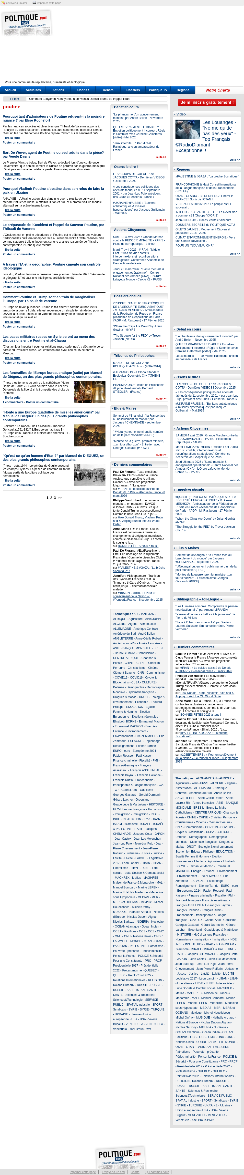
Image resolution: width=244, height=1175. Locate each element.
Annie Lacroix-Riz (124, 643)
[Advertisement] (152, 46)
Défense (118, 687)
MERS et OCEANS (125, 902)
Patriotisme (155, 946)
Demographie (135, 687)
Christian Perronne (222, 817)
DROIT (143, 697)
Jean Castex (123, 838)
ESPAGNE (135, 741)
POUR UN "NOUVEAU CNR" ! (195, 245)
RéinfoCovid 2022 (139, 975)
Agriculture (135, 619)
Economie (141, 702)
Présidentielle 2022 (217, 1066)
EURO (117, 750)
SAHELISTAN (136, 990)
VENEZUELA (134, 1024)
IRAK (147, 819)
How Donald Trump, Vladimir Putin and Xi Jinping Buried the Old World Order (138, 521)
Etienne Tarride (146, 746)
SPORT (157, 1004)
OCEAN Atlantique (127, 926)
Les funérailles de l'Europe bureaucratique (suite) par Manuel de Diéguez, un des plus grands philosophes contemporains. (52, 375)
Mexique (146, 902)
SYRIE (132, 1009)
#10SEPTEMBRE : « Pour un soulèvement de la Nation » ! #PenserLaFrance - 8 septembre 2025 (138, 596)
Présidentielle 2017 (125, 965)
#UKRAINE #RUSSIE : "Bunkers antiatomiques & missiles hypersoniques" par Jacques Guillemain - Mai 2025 (139, 208)
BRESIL (158, 648)
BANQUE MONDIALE (136, 648)
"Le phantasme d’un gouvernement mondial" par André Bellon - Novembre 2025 (138, 118)
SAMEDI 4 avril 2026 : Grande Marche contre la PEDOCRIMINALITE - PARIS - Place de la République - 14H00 (139, 240)
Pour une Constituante (127, 960)
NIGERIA (143, 921)
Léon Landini (130, 863)
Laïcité (117, 858)
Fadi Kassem (144, 755)
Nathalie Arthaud (140, 912)
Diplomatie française (141, 692)
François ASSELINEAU (145, 770)
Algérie (132, 624)
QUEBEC (150, 970)
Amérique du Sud (124, 633)
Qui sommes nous (157, 1172)
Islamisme (131, 824)
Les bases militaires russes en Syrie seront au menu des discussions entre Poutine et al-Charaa (49, 338)
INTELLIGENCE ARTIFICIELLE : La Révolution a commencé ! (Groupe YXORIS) (206, 213)
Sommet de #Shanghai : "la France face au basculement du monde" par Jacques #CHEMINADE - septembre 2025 (139, 421)
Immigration (122, 814)
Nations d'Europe (186, 1022)
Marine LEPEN (147, 887)
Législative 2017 (186, 978)
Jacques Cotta (142, 833)
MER (154, 897)
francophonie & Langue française (134, 785)
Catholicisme (146, 653)
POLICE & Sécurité (150, 956)
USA (134, 1019)
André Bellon (146, 633)
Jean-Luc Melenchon (147, 838)
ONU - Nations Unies (137, 936)
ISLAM (117, 824)
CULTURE (149, 682)
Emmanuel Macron (151, 721)
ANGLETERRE (123, 638)
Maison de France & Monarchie (133, 882)
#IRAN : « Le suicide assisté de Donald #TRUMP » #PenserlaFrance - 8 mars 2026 (139, 492)
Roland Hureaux (123, 985)
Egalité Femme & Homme (192, 856)
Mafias (136, 877)
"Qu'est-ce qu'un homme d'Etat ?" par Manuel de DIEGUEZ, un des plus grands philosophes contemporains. (53, 458)
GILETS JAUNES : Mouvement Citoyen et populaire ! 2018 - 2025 (202, 231)
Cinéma (153, 668)
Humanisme (156, 809)
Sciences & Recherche (140, 995)
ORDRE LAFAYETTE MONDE (216, 1042)
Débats (108, 90)
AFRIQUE (119, 619)
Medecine (141, 892)
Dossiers (133, 90)
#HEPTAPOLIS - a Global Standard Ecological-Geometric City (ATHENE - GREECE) (137, 376)
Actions (58, 90)
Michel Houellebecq (217, 1012)
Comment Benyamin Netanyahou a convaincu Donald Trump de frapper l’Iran (79, 99)
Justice (145, 853)
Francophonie (144, 780)
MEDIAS (143, 897)
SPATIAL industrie (138, 1004)
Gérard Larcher (123, 799)
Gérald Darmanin (150, 794)
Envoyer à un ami (113, 1172)
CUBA (135, 682)
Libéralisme (120, 868)
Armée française (149, 643)
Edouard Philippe (202, 851)
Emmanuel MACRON (129, 726)
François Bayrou (123, 775)
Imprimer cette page (83, 1172)
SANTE (152, 990)
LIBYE (135, 868)
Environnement (136, 731)
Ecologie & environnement (215, 846)
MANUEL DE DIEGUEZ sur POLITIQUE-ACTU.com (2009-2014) (137, 364)
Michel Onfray (141, 907)
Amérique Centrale (145, 628)
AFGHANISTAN (144, 614)
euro (127, 750)
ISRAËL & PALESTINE (219, 949)
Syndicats (119, 1009)
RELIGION (155, 980)
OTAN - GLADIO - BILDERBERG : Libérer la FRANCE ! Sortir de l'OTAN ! (204, 197)
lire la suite (13, 138)
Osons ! (83, 90)
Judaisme (132, 853)
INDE (154, 814)
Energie (150, 726)
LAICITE (140, 858)
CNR (141, 672)
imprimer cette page (49, 2)
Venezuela (120, 1029)
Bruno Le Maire (125, 653)
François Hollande (149, 775)
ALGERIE (119, 624)
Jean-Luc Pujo (122, 843)
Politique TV (158, 90)
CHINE (129, 663)
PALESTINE (138, 946)
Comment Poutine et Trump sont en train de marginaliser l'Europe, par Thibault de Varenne (49, 299)
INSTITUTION (132, 819)
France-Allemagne (125, 765)
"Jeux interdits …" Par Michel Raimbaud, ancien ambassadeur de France (136, 147)
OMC (160, 931)
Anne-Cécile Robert (148, 638)
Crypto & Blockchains (189, 832)
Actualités (33, 90)
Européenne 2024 (144, 750)
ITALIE (138, 829)
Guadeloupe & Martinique (129, 804)
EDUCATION (134, 707)
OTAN (148, 941)
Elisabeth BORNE (124, 721)
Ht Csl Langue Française (129, 809)
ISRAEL (145, 824)
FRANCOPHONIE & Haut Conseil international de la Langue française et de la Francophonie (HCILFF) (205, 188)
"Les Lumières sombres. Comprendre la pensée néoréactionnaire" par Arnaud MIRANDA (206, 608)
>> (60, 498)
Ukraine (135, 1014)
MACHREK (122, 877)
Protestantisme (132, 970)
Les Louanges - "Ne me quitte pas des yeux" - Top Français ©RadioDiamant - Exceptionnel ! (205, 136)
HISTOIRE (156, 804)
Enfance (118, 731)
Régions (183, 90)
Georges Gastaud (124, 794)
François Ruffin (123, 780)
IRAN (156, 819)
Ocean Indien (150, 926)
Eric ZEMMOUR (145, 736)
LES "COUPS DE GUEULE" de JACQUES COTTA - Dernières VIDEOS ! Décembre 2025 (139, 177)
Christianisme (137, 668)
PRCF (158, 960)
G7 (117, 790)
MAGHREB (150, 877)
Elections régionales (145, 716)
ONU (118, 936)
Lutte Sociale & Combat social (144, 873)
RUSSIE (142, 985)
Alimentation (148, 624)
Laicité (128, 858)
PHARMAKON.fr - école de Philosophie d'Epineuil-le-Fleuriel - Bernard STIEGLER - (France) (138, 388)
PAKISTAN (120, 946)
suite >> (161, 156)
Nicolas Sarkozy (123, 921)
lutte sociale (224, 983)
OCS (142, 931)
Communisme (156, 672)
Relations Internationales (129, 980)
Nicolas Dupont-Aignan (142, 916)
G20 (161, 785)
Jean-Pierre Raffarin (209, 968)
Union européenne (187, 1110)
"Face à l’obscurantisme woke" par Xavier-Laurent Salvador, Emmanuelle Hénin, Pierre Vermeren (204, 626)
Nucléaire (157, 921)
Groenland (142, 799)
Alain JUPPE (153, 619)
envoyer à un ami (16, 2)
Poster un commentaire (19, 142)
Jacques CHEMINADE (201, 954)
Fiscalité (144, 760)
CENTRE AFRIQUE (126, 658)
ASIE (116, 648)
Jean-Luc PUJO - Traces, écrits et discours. (203, 220)
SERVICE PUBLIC (220, 1095)
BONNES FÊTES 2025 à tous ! (138, 546)
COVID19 (121, 677)
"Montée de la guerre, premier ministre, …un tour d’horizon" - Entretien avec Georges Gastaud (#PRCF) (138, 444)
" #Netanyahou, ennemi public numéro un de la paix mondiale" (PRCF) (138, 433)
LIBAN (146, 863)
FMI (155, 760)
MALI (159, 882)
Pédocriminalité (151, 951)
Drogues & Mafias (124, 697)
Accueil (10, 90)
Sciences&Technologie (128, 999)
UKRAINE (121, 1014)
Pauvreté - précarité (126, 951)
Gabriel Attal (129, 790)
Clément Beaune (124, 672)
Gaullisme (146, 790)
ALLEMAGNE (122, 628)
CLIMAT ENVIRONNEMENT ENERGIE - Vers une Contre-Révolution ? (205, 239)
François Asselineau (215, 900)
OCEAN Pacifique (124, 931)
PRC (148, 960)
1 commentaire (13, 402)
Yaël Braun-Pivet (140, 1029)
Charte (135, 1172)
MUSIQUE (120, 912)
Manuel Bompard (124, 887)
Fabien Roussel (123, 755)
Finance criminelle (125, 760)
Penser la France (124, 956)
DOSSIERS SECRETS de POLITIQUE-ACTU (205, 225)
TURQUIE (157, 1009)
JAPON (159, 833)
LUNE (146, 868)
